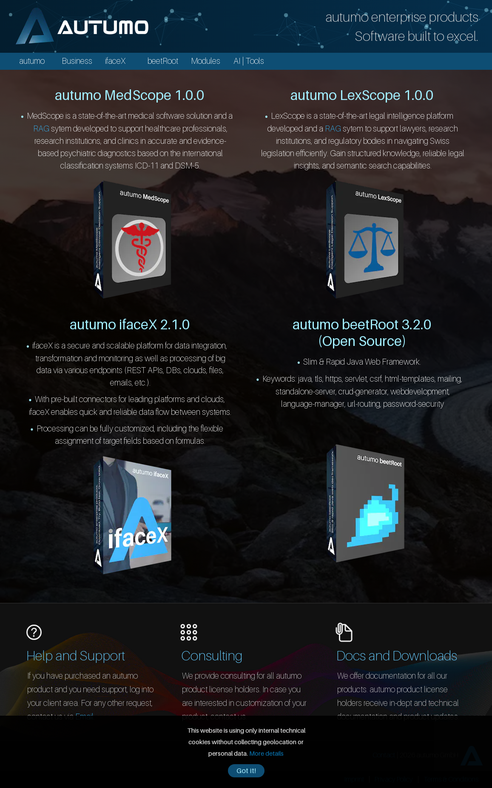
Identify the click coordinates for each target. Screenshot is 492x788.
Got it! (246, 770)
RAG (41, 128)
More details (266, 753)
